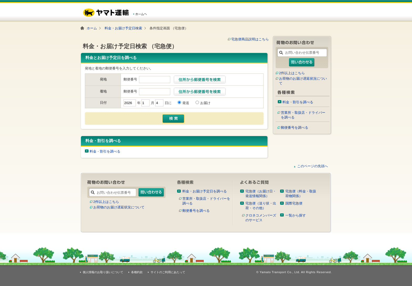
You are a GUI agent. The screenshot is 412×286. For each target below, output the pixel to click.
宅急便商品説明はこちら (250, 39)
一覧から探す (295, 215)
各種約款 (137, 272)
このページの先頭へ (312, 166)
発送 (185, 103)
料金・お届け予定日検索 (123, 28)
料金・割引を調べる (105, 151)
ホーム (92, 28)
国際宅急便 (293, 203)
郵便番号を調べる (294, 127)
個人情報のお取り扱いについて (103, 272)
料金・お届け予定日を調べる (204, 191)
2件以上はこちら (292, 73)
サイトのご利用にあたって (168, 272)
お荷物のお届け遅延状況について (119, 207)
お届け (205, 103)
